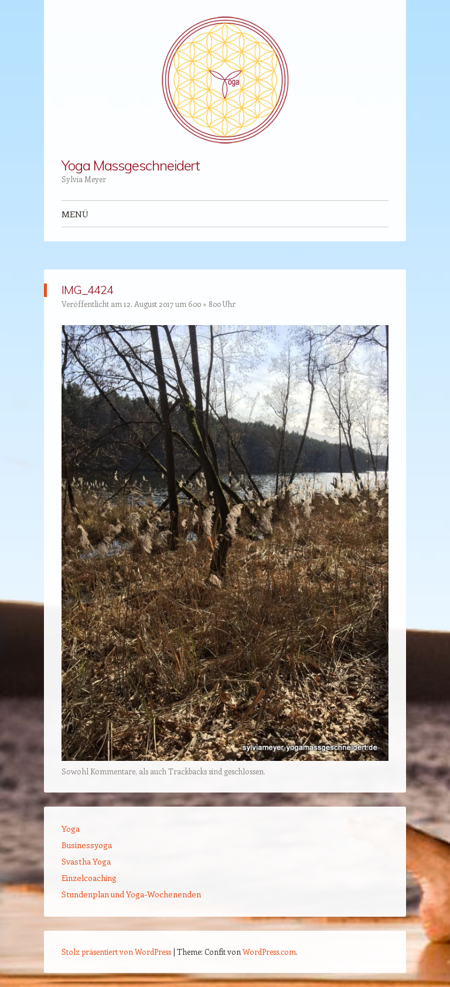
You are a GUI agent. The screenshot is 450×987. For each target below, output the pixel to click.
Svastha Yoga (86, 861)
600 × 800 (204, 304)
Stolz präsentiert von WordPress (116, 952)
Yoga (71, 828)
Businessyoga (87, 845)
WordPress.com (269, 952)
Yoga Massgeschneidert (131, 165)
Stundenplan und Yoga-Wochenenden (131, 894)
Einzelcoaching (89, 877)
